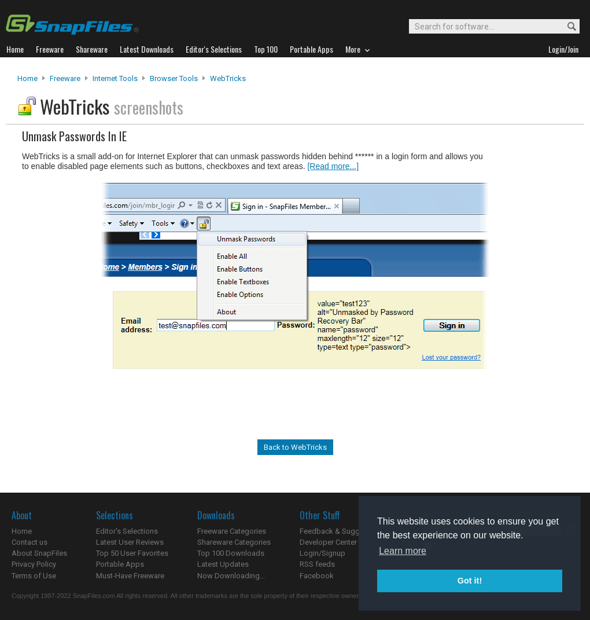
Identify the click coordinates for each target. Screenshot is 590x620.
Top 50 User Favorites (132, 553)
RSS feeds (317, 564)
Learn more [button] (402, 551)
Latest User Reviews (130, 542)
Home (27, 78)
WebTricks (228, 78)
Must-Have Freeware (130, 575)
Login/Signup (322, 553)
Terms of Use (34, 575)
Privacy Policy (34, 564)
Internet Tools (115, 78)
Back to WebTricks (295, 447)
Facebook (317, 575)
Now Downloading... (231, 575)
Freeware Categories (231, 531)
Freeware (65, 78)
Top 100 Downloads (230, 553)
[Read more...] (333, 166)
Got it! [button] (470, 580)
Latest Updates (223, 564)
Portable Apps (120, 564)
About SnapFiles (39, 553)
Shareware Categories (234, 542)
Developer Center (328, 542)
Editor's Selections (127, 531)
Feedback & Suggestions (342, 531)
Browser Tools (174, 78)
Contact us (29, 542)
